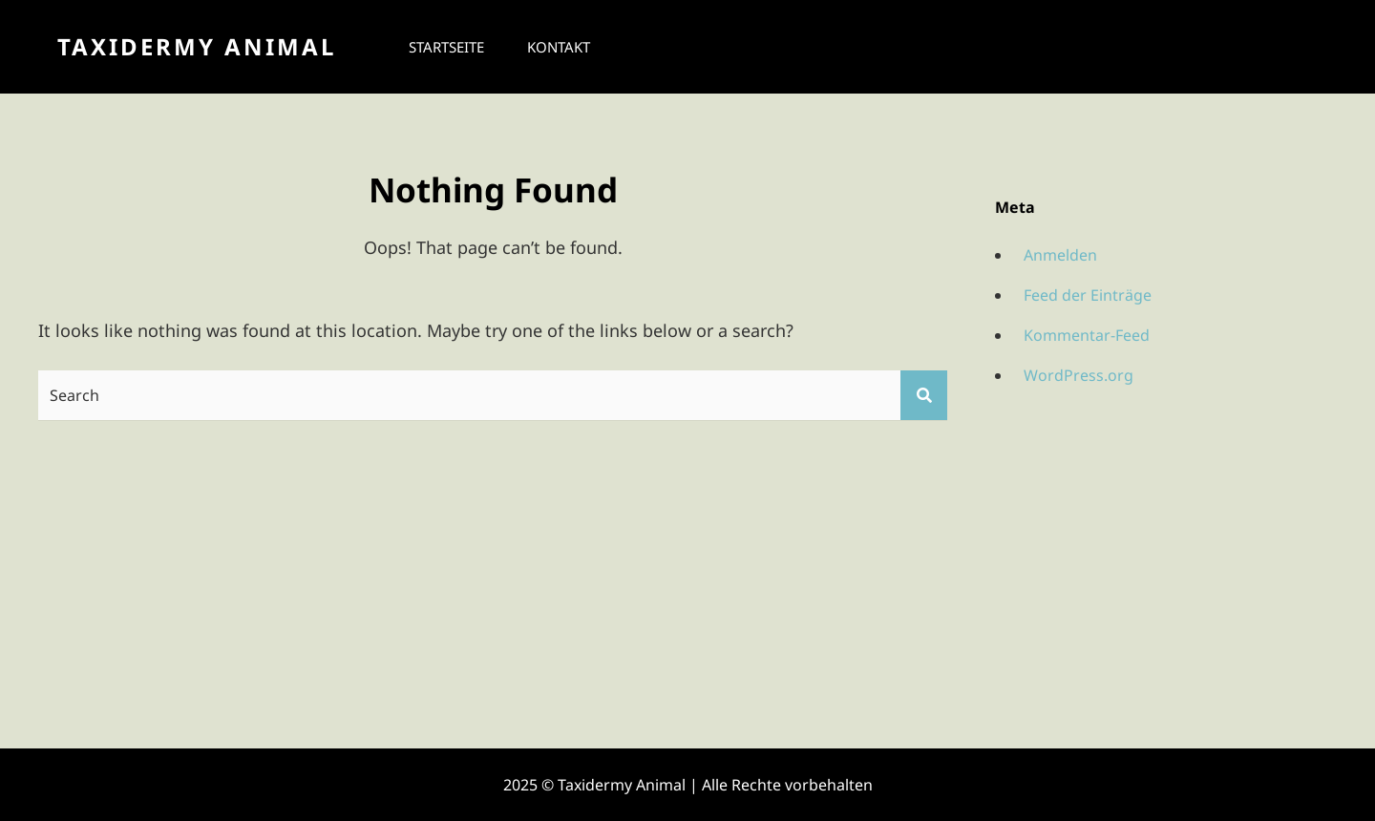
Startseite (446, 46)
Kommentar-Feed (1087, 335)
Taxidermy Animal (196, 46)
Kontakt (558, 46)
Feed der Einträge (1088, 294)
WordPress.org (1078, 375)
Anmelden (1060, 254)
